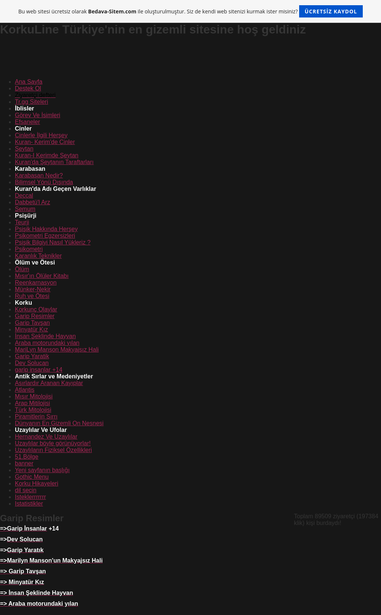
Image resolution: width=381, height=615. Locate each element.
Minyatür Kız (31, 329)
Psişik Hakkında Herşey (46, 229)
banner (24, 463)
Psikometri (29, 249)
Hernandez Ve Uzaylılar (46, 436)
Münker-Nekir (33, 289)
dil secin (25, 490)
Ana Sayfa (28, 82)
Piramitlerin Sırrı (36, 416)
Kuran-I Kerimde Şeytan (47, 155)
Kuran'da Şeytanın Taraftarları (54, 162)
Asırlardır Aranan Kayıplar (49, 383)
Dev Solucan (32, 363)
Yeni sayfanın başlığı (42, 470)
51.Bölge (26, 457)
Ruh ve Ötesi (32, 296)
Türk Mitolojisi (33, 410)
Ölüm (22, 269)
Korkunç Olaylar (36, 309)
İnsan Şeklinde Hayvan (45, 336)
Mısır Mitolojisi (33, 396)
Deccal (24, 195)
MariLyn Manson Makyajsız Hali (57, 349)
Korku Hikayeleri (36, 483)
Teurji (22, 222)
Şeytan (24, 148)
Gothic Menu (32, 477)
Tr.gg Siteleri (31, 102)
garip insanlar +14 (39, 369)
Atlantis (24, 390)
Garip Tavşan (32, 323)
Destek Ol (28, 88)
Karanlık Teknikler (38, 256)
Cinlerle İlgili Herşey (41, 135)
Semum (25, 209)
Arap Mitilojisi (32, 403)
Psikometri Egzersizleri (45, 236)
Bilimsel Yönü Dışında (44, 182)
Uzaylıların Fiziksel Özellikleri (53, 450)
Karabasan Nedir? (39, 175)
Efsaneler (27, 122)
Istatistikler (29, 503)
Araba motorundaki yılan (47, 343)
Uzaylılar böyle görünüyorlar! (53, 443)
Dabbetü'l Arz (32, 202)
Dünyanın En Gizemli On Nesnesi (59, 423)
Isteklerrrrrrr (30, 497)
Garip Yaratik (32, 356)
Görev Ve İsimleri (37, 115)
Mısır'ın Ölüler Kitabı (41, 276)
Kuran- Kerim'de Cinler (45, 142)
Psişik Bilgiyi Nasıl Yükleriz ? (52, 242)
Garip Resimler (35, 316)
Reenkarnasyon (36, 282)
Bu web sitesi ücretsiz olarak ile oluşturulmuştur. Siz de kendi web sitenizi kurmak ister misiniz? (190, 11)
